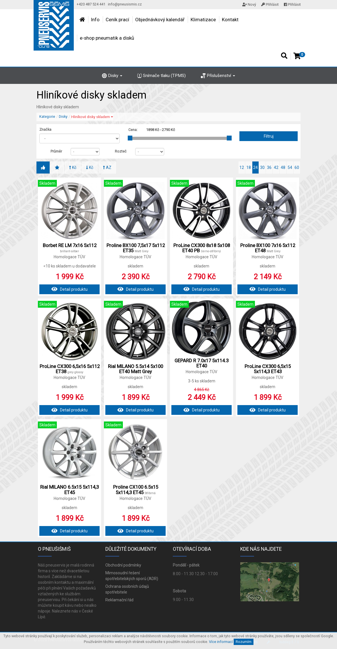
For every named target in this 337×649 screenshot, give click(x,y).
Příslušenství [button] (218, 75)
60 (297, 167)
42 (276, 167)
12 (241, 167)
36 (269, 167)
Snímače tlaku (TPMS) (161, 75)
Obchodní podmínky (123, 565)
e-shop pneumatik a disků (107, 38)
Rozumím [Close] (243, 642)
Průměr (56, 151)
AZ (107, 167)
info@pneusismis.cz (125, 4)
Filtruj (269, 136)
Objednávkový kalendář (160, 19)
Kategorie (47, 116)
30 (262, 167)
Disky (63, 116)
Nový (249, 4)
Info (95, 19)
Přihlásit (270, 4)
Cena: (132, 130)
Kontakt (230, 19)
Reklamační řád (119, 600)
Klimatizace (203, 19)
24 (255, 167)
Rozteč (121, 151)
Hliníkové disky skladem (92, 117)
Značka (45, 129)
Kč (72, 167)
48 (283, 167)
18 (248, 167)
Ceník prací (117, 19)
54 (290, 167)
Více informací (221, 642)
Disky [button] (112, 75)
